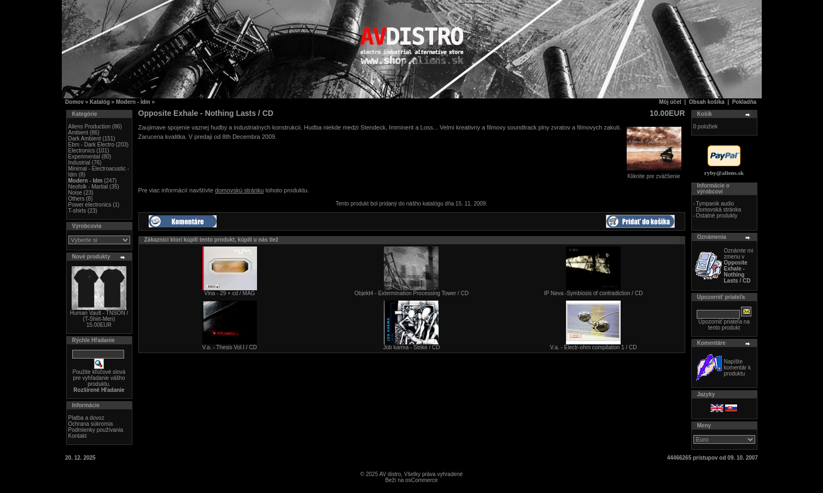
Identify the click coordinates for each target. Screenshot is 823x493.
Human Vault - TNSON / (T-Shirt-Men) (99, 316)
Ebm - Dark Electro (91, 145)
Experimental (84, 157)
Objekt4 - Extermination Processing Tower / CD (411, 293)
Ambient (78, 133)
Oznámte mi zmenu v (739, 266)
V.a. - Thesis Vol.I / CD (229, 347)
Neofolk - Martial (88, 187)
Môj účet (670, 102)
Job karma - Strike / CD (411, 347)
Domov (74, 102)
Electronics (81, 151)
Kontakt (77, 436)
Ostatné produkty (716, 216)
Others (76, 199)
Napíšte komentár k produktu (737, 368)
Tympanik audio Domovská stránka (718, 207)
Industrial (79, 163)
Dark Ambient (84, 139)
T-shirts (77, 211)
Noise (75, 193)
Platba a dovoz (86, 418)
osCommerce (421, 480)
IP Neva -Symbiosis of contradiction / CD (593, 293)
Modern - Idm (133, 102)
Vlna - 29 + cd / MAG (229, 293)
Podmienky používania (96, 430)
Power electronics (90, 205)
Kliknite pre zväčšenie (654, 173)
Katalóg (100, 102)
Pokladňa (744, 102)
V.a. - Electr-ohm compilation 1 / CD (593, 347)
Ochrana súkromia (90, 424)
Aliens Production (89, 127)
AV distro (390, 474)
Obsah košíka (707, 102)
